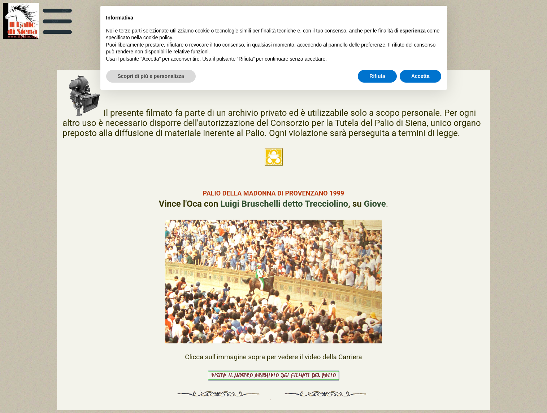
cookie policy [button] (157, 37)
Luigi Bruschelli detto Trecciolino (284, 204)
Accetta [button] (420, 76)
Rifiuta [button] (377, 76)
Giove (375, 204)
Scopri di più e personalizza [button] (151, 76)
